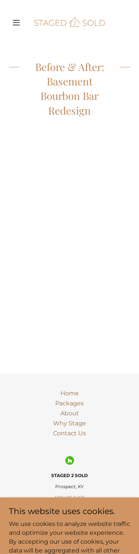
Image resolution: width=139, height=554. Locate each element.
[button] (18, 22)
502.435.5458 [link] (70, 497)
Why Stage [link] (69, 423)
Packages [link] (69, 403)
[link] (69, 22)
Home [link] (69, 393)
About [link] (69, 413)
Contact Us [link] (69, 433)
